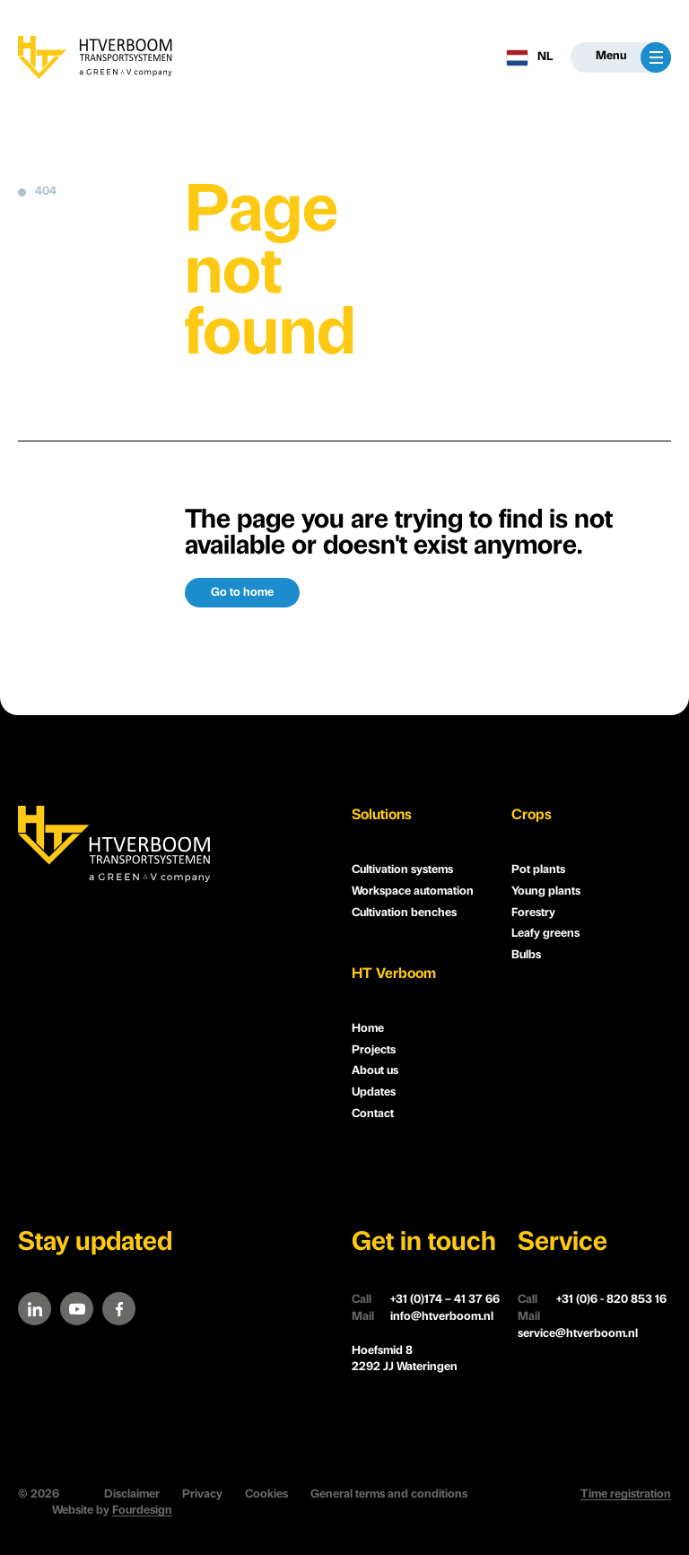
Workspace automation (413, 891)
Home (368, 1029)
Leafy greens (545, 933)
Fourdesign (142, 1510)
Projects (374, 1050)
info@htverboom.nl (422, 1317)
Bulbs (526, 955)
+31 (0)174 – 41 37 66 (426, 1300)
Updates (374, 1092)
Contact (373, 1114)
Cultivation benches (404, 913)
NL (529, 57)
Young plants (545, 891)
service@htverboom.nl (578, 1324)
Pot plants (538, 870)
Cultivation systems (402, 870)
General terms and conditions (388, 1494)
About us (375, 1071)
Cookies (266, 1494)
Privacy (202, 1494)
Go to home (242, 592)
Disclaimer (132, 1494)
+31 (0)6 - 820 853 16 (592, 1300)
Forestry (533, 913)
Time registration (625, 1494)
